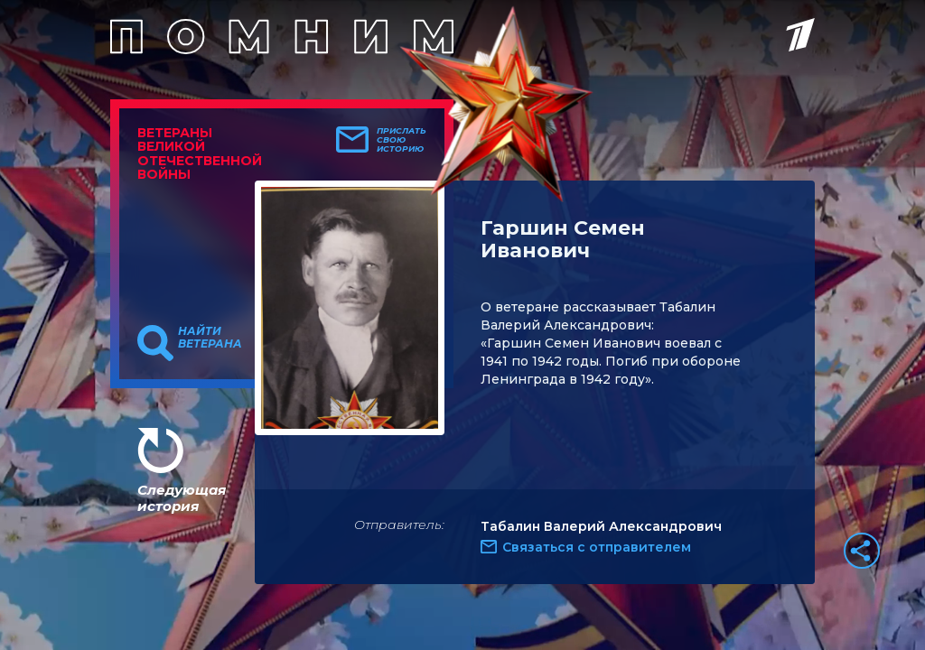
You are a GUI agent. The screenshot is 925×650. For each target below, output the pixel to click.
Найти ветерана (210, 337)
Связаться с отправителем (596, 547)
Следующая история (181, 498)
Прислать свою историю (401, 139)
